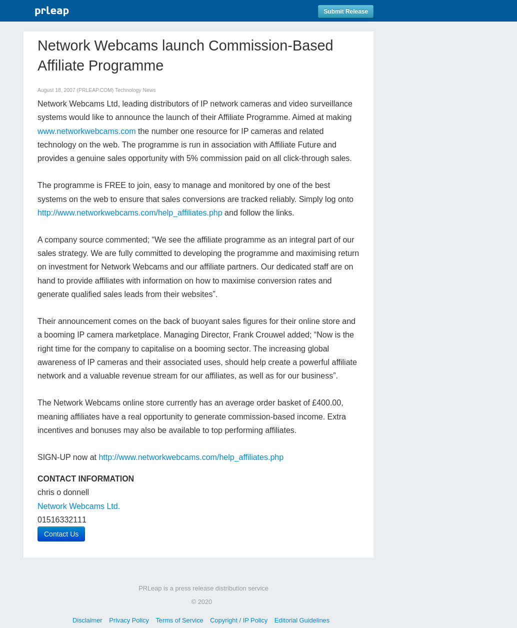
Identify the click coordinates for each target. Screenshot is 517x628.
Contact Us (61, 534)
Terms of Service (179, 620)
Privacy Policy (129, 620)
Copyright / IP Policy (239, 620)
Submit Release (346, 11)
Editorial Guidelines (302, 620)
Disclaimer (87, 620)
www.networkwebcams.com (87, 131)
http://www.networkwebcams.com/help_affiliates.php (130, 212)
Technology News (135, 90)
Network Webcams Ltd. (79, 506)
